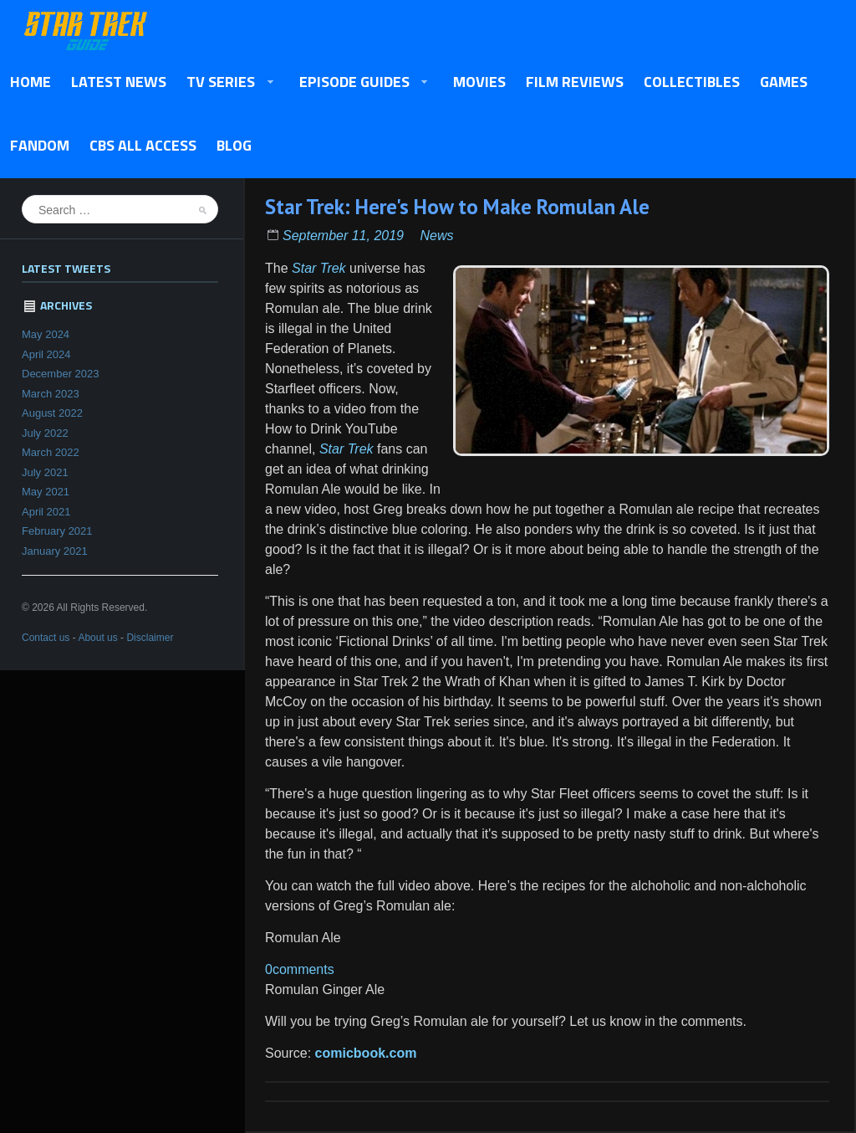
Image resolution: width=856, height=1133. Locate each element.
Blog (234, 145)
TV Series (225, 82)
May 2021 (45, 491)
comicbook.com (366, 1053)
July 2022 (45, 433)
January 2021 (55, 551)
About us (97, 637)
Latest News (118, 81)
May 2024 (45, 334)
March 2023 (50, 393)
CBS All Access (142, 145)
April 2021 (46, 511)
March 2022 (50, 452)
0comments (299, 969)
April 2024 (46, 354)
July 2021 (45, 472)
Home (30, 81)
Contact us (45, 637)
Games (784, 81)
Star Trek (319, 268)
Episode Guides (359, 82)
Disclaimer (149, 637)
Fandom (39, 145)
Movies (479, 81)
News (436, 235)
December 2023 (60, 373)
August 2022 (52, 413)
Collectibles (692, 81)
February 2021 (57, 531)
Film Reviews (575, 81)
